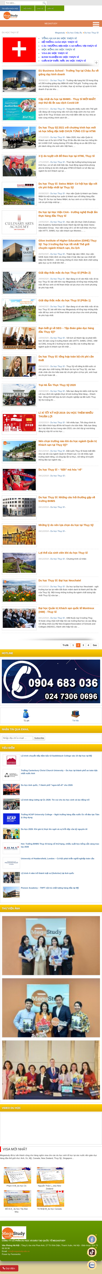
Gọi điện (9, 1268)
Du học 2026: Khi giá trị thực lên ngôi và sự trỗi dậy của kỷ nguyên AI (54, 829)
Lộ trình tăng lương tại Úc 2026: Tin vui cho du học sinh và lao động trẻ (55, 800)
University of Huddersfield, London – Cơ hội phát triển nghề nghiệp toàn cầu (57, 858)
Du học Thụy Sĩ (57, 80)
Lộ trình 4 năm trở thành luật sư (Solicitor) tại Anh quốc (47, 873)
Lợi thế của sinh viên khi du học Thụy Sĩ (63, 552)
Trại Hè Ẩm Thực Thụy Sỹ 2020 (57, 385)
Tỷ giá (26, 715)
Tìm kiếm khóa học (10, 9)
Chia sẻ (40, 9)
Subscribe (39, 738)
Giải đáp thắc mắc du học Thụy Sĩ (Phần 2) (65, 272)
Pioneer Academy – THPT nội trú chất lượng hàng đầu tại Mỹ (50, 888)
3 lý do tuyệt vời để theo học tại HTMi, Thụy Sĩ (67, 156)
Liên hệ (50, 9)
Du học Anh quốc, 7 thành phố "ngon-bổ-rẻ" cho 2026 (47, 785)
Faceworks (16, 1254)
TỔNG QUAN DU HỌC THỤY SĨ (59, 38)
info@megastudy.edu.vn (19, 1251)
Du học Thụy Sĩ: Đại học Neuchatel (60, 580)
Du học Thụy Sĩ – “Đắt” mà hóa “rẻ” (60, 469)
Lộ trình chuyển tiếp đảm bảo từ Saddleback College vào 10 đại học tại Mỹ (56, 756)
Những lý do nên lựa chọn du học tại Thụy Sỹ (66, 525)
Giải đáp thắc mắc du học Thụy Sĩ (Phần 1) (65, 300)
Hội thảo (27, 9)
